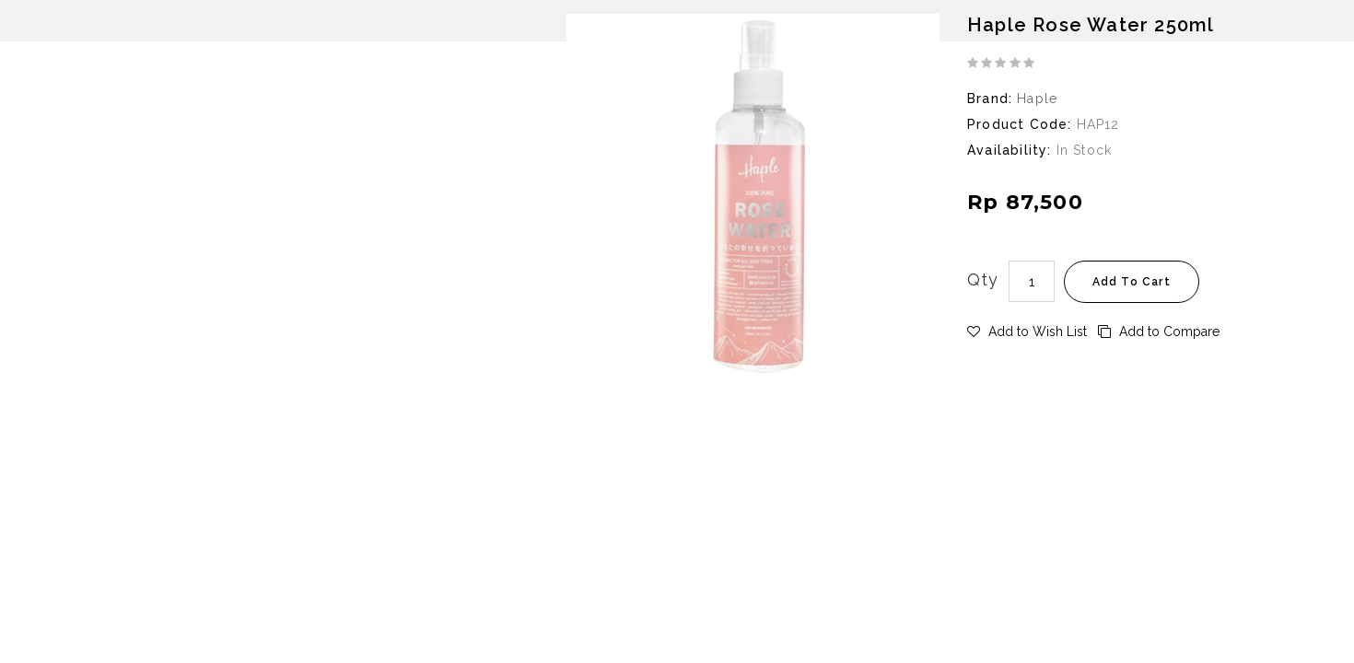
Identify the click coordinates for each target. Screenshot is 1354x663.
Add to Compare (1159, 331)
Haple (1037, 98)
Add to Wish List (1027, 331)
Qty (983, 279)
